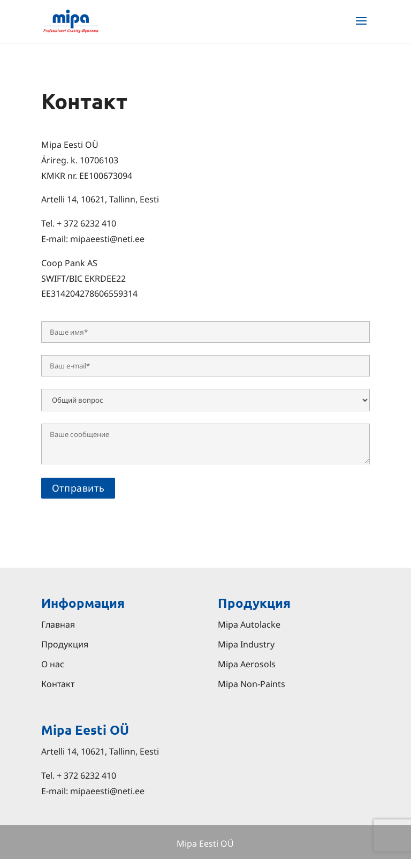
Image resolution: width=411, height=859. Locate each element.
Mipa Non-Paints (251, 684)
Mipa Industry (246, 644)
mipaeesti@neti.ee (107, 791)
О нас (52, 664)
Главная (58, 624)
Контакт (57, 684)
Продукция (64, 644)
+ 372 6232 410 (86, 775)
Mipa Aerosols (247, 664)
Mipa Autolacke (249, 624)
